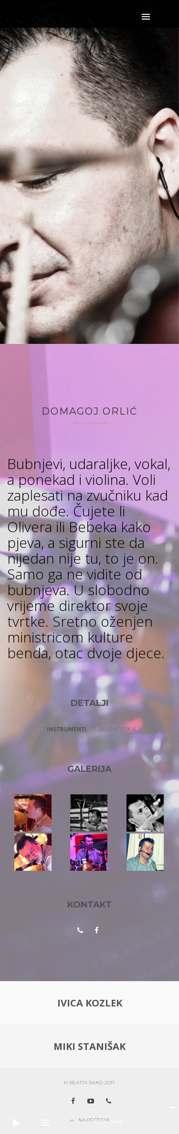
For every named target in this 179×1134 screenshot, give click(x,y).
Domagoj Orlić (89, 411)
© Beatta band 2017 (89, 1083)
